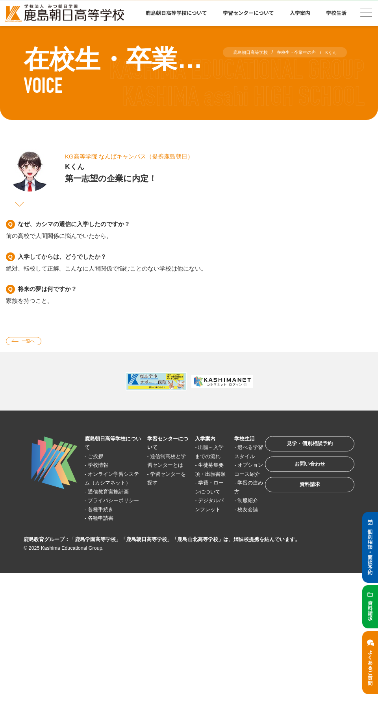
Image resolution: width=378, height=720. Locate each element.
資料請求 (301, 497)
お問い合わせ (301, 473)
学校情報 (102, 467)
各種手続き (105, 538)
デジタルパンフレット (198, 538)
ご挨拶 (99, 458)
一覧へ (32, 342)
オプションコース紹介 (232, 485)
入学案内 (300, 13)
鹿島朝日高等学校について (176, 13)
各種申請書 (105, 546)
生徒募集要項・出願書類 (198, 485)
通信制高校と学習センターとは (160, 467)
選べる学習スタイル (232, 458)
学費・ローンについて (198, 511)
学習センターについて (248, 13)
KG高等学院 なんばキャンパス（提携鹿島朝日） (142, 156)
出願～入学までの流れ (198, 458)
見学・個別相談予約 (301, 449)
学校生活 (336, 13)
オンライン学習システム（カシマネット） (110, 485)
